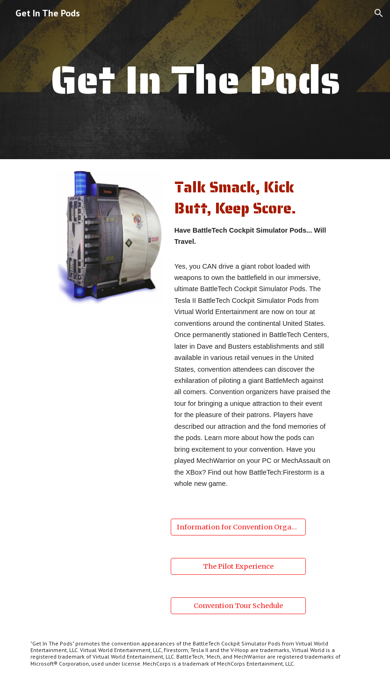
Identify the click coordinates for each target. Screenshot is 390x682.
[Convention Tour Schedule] (238, 605)
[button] (379, 13)
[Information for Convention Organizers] (238, 527)
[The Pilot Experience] (238, 566)
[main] (195, 79)
